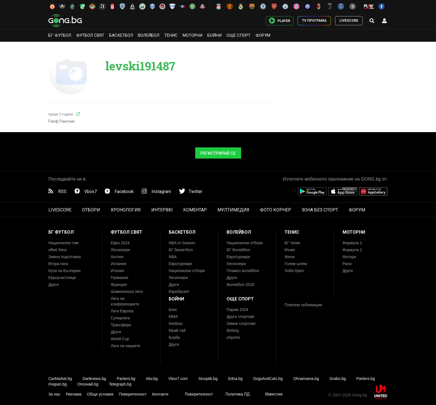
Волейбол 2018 (240, 284)
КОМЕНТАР (195, 210)
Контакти (160, 394)
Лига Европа (122, 311)
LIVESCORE (349, 21)
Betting (233, 330)
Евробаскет (179, 291)
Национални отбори (187, 270)
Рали (347, 263)
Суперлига (120, 318)
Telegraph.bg (120, 384)
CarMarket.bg (60, 378)
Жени (289, 257)
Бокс (173, 309)
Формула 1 (352, 243)
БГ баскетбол (181, 250)
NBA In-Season (182, 243)
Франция (119, 284)
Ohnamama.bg (306, 378)
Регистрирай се (218, 153)
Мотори (349, 257)
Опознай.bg (87, 384)
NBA (173, 257)
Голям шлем (295, 263)
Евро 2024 (120, 243)
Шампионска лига (127, 291)
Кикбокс (176, 323)
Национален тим (63, 243)
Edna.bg (235, 378)
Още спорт (239, 35)
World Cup (120, 339)
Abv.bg (152, 378)
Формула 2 (352, 250)
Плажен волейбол (243, 270)
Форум (263, 35)
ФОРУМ (357, 210)
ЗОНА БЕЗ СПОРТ (320, 210)
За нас (54, 394)
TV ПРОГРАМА (314, 21)
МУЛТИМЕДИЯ (233, 210)
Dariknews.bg (94, 378)
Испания (118, 263)
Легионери (120, 250)
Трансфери (121, 325)
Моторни (192, 35)
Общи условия (100, 394)
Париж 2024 (237, 309)
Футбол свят (90, 35)
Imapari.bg (57, 384)
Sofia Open (294, 270)
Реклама (73, 394)
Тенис (171, 35)
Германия (119, 277)
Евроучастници (62, 277)
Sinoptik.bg (207, 378)
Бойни (214, 35)
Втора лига (58, 263)
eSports (233, 337)
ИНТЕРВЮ (162, 210)
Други (53, 284)
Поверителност (133, 394)
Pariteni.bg (126, 378)
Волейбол (148, 35)
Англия (117, 257)
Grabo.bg (338, 378)
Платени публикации (303, 305)
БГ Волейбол (238, 250)
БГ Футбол (59, 35)
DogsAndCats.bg (268, 378)
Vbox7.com (178, 378)
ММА (173, 316)
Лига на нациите (125, 346)
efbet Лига (57, 250)
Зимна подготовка (64, 257)
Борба (174, 337)
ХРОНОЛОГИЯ (126, 210)
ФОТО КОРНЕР (275, 210)
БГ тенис (292, 243)
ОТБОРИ (91, 210)
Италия (117, 270)
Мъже (289, 250)
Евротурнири (180, 263)
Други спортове (240, 316)
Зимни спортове (241, 323)
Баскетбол (121, 35)
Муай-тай (177, 330)
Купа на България (64, 270)
